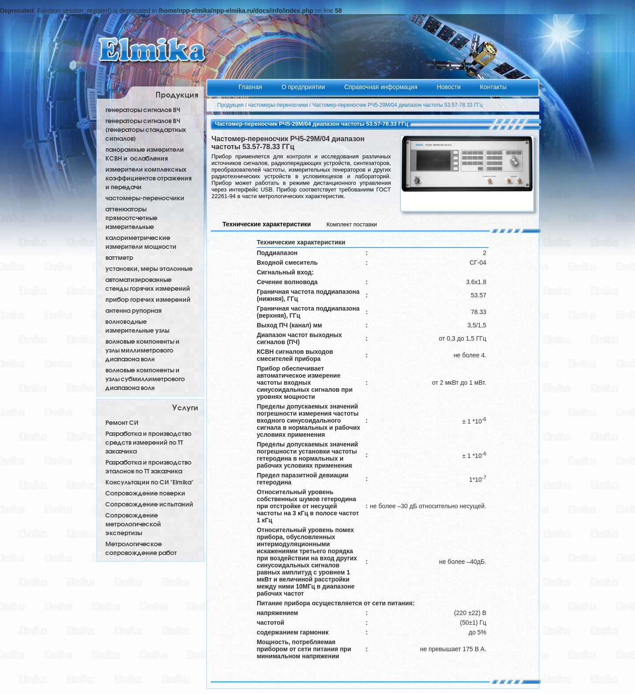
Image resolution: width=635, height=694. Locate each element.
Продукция (230, 105)
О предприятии (304, 86)
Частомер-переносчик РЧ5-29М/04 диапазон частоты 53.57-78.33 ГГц (397, 105)
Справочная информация (381, 86)
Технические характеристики (267, 224)
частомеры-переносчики (278, 105)
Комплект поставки (351, 224)
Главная (251, 86)
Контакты (493, 86)
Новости (449, 86)
